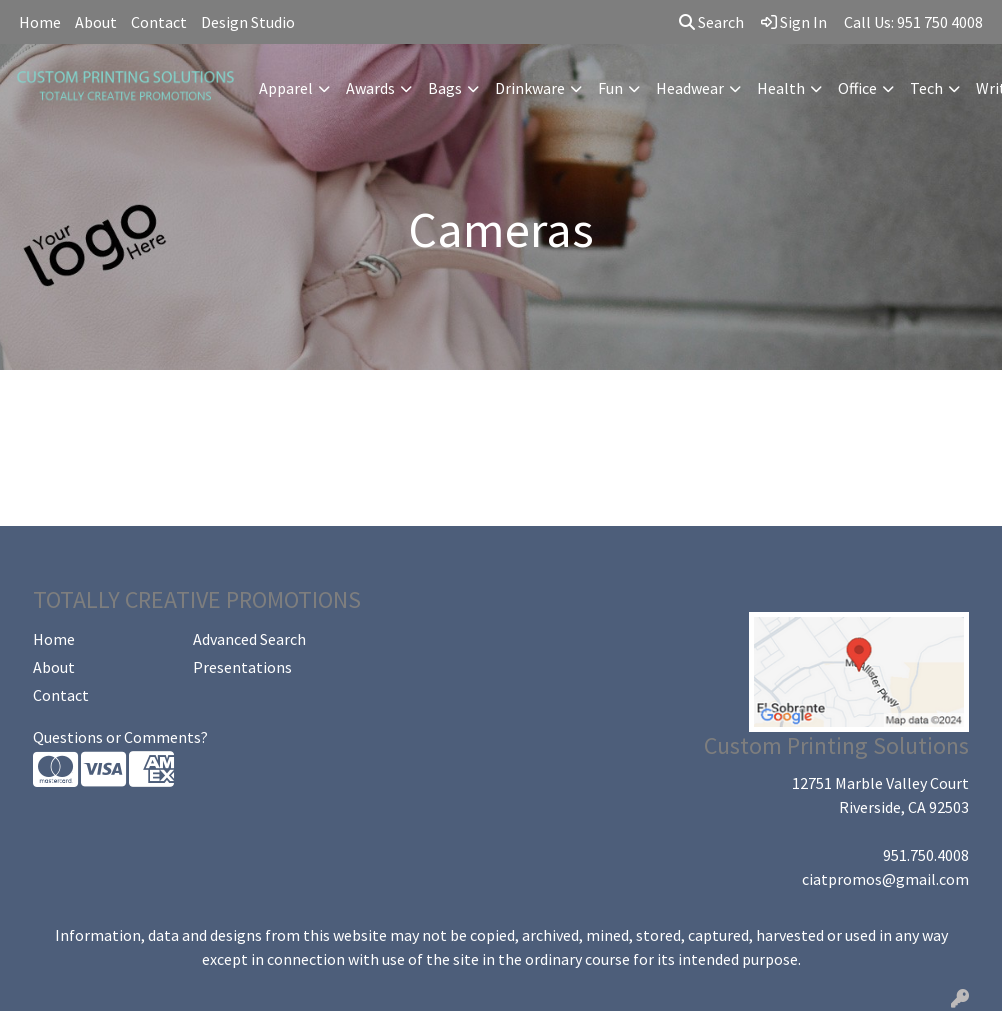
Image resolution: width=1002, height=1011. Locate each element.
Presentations (242, 667)
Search (711, 22)
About (96, 22)
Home (40, 22)
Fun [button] (610, 88)
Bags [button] (445, 88)
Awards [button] (370, 88)
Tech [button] (926, 88)
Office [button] (857, 88)
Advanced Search (249, 639)
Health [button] (781, 88)
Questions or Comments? (120, 737)
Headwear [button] (690, 88)
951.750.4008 (926, 855)
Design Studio (248, 22)
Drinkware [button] (530, 88)
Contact (159, 22)
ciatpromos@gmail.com (885, 879)
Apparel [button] (286, 88)
